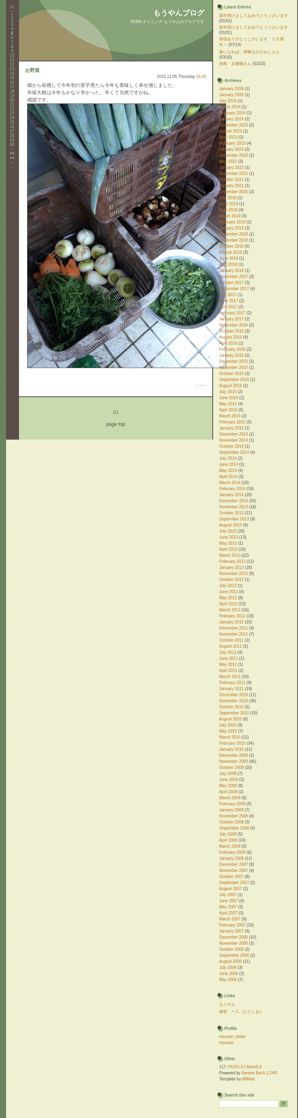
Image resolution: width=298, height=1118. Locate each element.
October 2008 (231, 822)
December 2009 (233, 755)
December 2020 (233, 191)
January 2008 (231, 858)
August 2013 (230, 525)
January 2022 (231, 167)
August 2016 (230, 337)
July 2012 (228, 585)
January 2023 (231, 149)
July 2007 (228, 895)
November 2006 (233, 943)
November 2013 (233, 507)
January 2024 (231, 119)
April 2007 (228, 913)
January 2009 (231, 810)
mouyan (226, 1042)
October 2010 (231, 707)
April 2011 (228, 670)
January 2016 (231, 355)
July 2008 (228, 834)
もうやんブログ (178, 13)
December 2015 (233, 361)
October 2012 (231, 579)
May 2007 (228, 907)
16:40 (201, 76)
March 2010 (230, 737)
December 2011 (233, 628)
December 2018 (233, 234)
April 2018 (228, 264)
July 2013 (228, 531)
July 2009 (228, 773)
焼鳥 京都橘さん (235, 63)
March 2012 (230, 610)
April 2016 (228, 343)
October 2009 (231, 767)
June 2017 (228, 301)
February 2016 (232, 349)
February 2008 (232, 852)
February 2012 (232, 616)
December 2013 (233, 501)
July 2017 (228, 295)
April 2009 (228, 792)
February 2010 (232, 743)
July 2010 (228, 725)
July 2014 (228, 458)
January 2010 (231, 749)
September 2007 (234, 882)
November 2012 (233, 573)
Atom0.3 (253, 1067)
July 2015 (228, 392)
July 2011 (228, 652)
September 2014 (234, 452)
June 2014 (228, 464)
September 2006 (234, 955)
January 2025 (231, 95)
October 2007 (231, 876)
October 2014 (231, 446)
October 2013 (231, 513)
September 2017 (234, 288)
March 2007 (230, 919)
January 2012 (231, 622)
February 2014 (232, 488)
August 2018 (230, 252)
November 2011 (233, 634)
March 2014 (230, 482)
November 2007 (233, 870)
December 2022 (233, 155)
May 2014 (228, 470)
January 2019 (231, 228)
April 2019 (228, 210)
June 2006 (228, 973)
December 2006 (233, 937)
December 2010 (233, 695)
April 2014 (228, 476)
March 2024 (230, 107)
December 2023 (233, 125)
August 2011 (230, 646)
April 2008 (228, 840)
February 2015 (232, 422)
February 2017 (232, 313)
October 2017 (231, 282)
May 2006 (228, 979)
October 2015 (231, 373)
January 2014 (231, 495)
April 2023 (228, 137)
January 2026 (231, 88)
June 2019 (228, 204)
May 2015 (228, 404)
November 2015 (233, 367)
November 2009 (233, 761)
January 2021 (231, 185)
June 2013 (228, 537)
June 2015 (228, 398)
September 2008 (234, 828)
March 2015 (230, 416)
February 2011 (232, 682)
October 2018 (231, 246)
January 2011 (231, 688)
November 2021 (233, 173)
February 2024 (232, 113)
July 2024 (228, 101)
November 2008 (233, 816)
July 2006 (228, 967)
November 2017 (233, 276)
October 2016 (231, 331)
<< (12, 158)
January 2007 (231, 931)
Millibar (248, 1079)
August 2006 (230, 961)
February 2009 (232, 804)
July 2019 (228, 198)
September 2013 (234, 519)
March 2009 (230, 798)
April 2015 (228, 410)
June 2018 (228, 258)
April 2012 (228, 604)
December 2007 (233, 864)
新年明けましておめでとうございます (253, 15)
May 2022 (228, 161)
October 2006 (231, 949)
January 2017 (231, 319)
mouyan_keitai (232, 1036)
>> (12, 153)
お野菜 (32, 70)
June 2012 (228, 592)
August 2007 (230, 888)
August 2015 (230, 385)
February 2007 (232, 925)
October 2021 (231, 179)
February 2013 (232, 561)
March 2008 (230, 846)
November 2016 (233, 325)
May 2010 (228, 731)
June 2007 (228, 901)
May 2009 (228, 785)
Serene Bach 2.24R (259, 1073)
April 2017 (228, 307)
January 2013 (231, 567)
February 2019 (232, 222)
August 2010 (230, 719)
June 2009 (228, 779)
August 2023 (230, 131)
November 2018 (233, 240)
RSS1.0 (236, 1067)
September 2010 (234, 713)
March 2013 (230, 555)
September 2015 (234, 379)
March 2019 (230, 216)
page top (115, 424)
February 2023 (232, 143)
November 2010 (233, 701)
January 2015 (231, 428)
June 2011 (228, 658)
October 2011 (231, 640)
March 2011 (230, 676)
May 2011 (228, 664)
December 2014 (233, 434)
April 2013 (228, 549)
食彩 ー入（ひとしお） (241, 1011)
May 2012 (228, 598)
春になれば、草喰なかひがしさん (249, 52)
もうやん (227, 1004)
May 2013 (228, 543)
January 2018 (231, 270)
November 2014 (233, 440)
